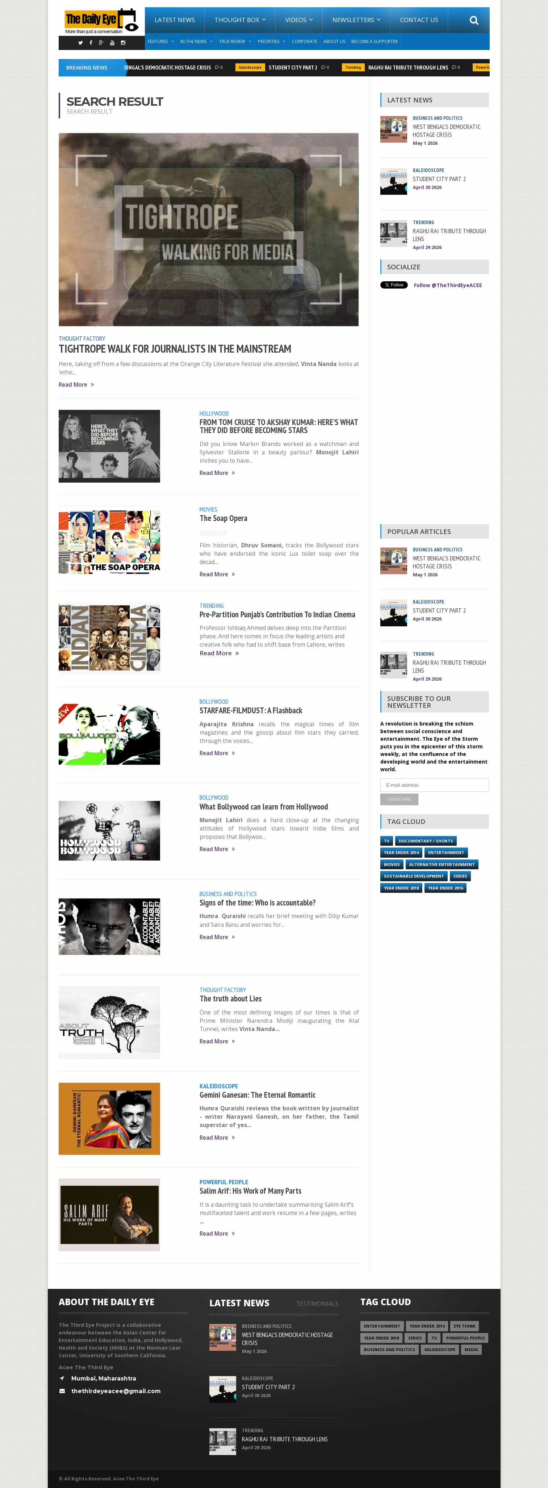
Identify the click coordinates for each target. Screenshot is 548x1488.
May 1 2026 (425, 143)
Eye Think (464, 1326)
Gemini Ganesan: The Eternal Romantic (257, 1094)
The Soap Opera (223, 518)
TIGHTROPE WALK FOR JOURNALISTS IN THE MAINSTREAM (175, 348)
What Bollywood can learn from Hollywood (264, 806)
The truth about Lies (231, 998)
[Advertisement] (434, 408)
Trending (357, 67)
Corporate (304, 41)
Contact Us (419, 20)
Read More (76, 384)
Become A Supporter (374, 41)
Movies (208, 509)
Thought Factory (82, 338)
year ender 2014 (401, 852)
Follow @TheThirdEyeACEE (448, 285)
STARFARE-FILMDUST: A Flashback (251, 710)
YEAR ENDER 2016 (445, 888)
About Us (334, 41)
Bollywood (214, 701)
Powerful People (224, 1181)
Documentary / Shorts (426, 841)
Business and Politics (228, 893)
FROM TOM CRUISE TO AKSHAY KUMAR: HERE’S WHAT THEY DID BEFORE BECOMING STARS (279, 426)
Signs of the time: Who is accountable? (258, 902)
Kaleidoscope (254, 67)
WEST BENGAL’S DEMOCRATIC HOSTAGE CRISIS (164, 67)
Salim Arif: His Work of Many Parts (250, 1190)
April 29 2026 (427, 247)
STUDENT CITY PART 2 (297, 67)
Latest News (175, 20)
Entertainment (446, 852)
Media (471, 1349)
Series (460, 876)
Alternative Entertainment (442, 864)
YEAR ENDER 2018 (401, 888)
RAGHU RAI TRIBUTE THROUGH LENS (412, 67)
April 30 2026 (427, 187)
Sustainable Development (414, 876)
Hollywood (214, 413)
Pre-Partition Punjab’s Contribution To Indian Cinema (277, 614)
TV (386, 841)
